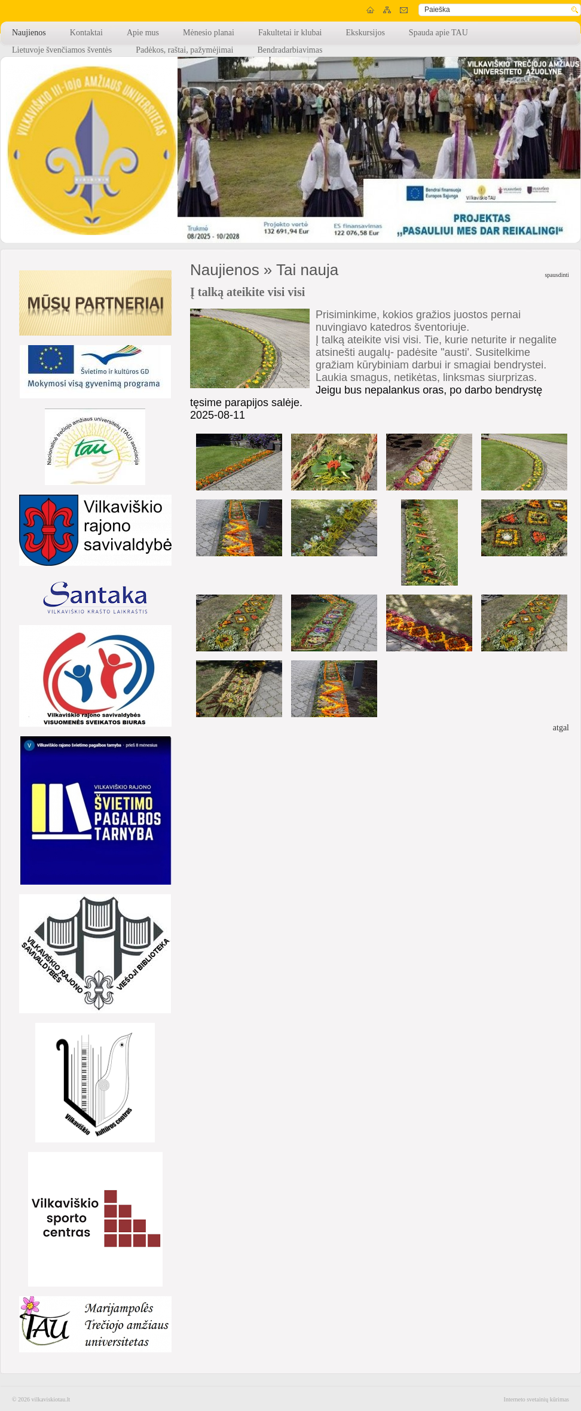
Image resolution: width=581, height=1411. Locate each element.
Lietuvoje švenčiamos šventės (62, 49)
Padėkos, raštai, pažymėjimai (184, 49)
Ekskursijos (365, 32)
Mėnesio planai (208, 32)
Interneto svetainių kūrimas (536, 1399)
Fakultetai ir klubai (290, 32)
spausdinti (557, 275)
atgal (561, 727)
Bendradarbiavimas (289, 49)
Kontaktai (86, 32)
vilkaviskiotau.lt (51, 1399)
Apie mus (143, 32)
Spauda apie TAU (438, 32)
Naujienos (29, 32)
